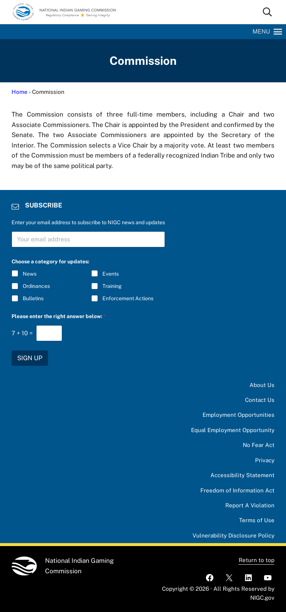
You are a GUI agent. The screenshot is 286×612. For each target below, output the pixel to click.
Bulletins (33, 298)
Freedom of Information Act (237, 490)
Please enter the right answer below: (59, 316)
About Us (262, 385)
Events (110, 274)
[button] (261, 31)
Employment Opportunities (238, 415)
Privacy (264, 460)
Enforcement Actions (127, 298)
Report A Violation (249, 505)
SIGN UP (29, 358)
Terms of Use (256, 520)
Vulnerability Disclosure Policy (233, 535)
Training (112, 286)
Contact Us (259, 400)
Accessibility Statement (242, 475)
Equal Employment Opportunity (232, 430)
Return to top (256, 560)
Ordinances (36, 286)
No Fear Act (258, 445)
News (29, 274)
